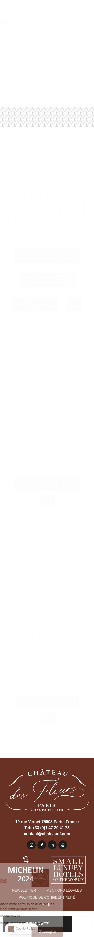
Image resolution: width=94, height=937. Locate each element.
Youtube (62, 844)
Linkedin (52, 844)
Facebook (41, 844)
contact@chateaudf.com (47, 834)
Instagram (31, 844)
